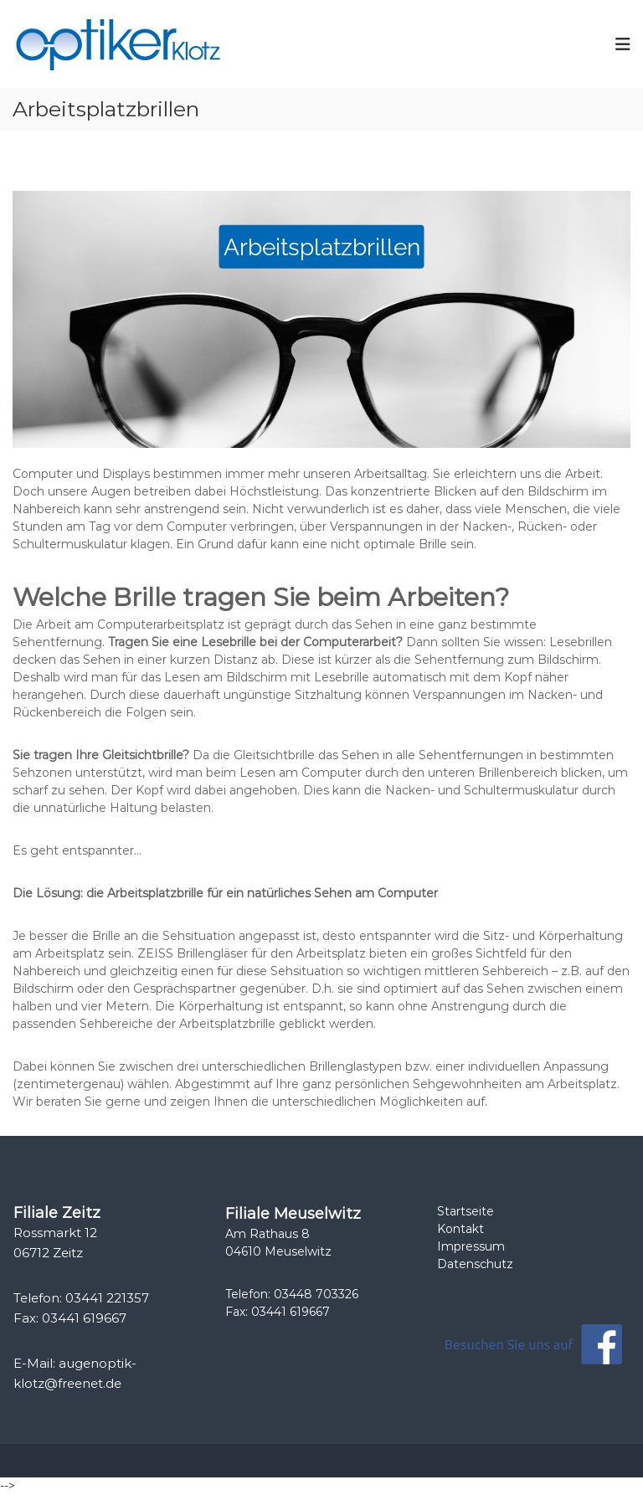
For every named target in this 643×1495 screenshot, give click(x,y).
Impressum (471, 1246)
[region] (321, 319)
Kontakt (460, 1228)
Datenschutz (475, 1264)
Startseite (465, 1211)
